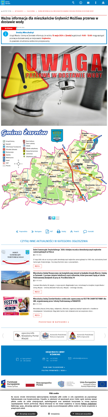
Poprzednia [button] (20, 231)
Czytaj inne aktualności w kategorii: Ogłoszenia (54, 241)
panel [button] (103, 2)
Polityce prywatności (88, 404)
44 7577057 (53, 361)
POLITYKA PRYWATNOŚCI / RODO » (54, 370)
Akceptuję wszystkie (27, 414)
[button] (5, 2)
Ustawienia (55, 414)
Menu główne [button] (88, 2)
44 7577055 (54, 358)
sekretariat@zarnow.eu (80, 358)
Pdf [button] (48, 231)
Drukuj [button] (60, 231)
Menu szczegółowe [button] (95, 2)
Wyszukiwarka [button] (73, 2)
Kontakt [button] (88, 231)
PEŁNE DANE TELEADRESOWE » (54, 367)
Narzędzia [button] (80, 2)
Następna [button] (35, 231)
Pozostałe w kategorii (53, 322)
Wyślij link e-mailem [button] (57, 218)
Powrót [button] (74, 231)
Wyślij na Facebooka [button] (50, 218)
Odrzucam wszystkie (83, 414)
